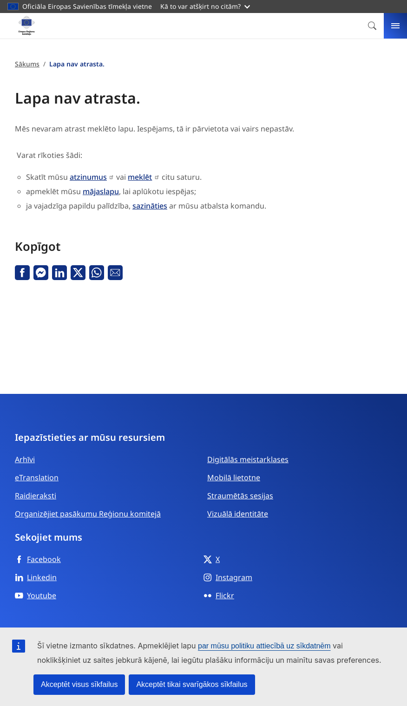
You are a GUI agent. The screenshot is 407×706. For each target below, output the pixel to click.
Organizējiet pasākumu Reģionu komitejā (88, 514)
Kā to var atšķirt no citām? (205, 6)
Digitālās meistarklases (248, 459)
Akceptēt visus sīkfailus (79, 684)
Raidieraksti (35, 495)
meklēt (140, 177)
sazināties (149, 206)
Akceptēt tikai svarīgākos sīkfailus (191, 684)
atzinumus (88, 177)
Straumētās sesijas (240, 495)
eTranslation (37, 477)
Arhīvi (25, 459)
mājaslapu (101, 191)
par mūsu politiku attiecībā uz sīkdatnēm (264, 646)
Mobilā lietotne (233, 477)
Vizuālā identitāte (237, 514)
